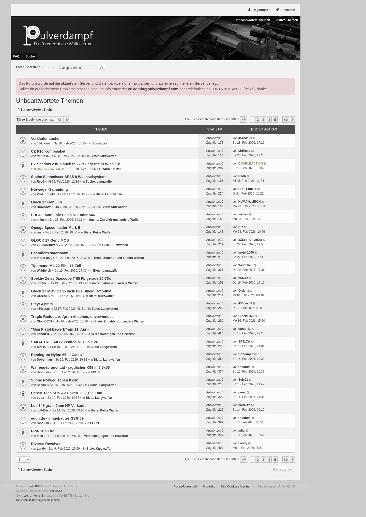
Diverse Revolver (46, 444)
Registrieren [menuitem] (259, 10)
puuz (40, 398)
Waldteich (44, 270)
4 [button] (269, 119)
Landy (41, 448)
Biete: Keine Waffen (98, 232)
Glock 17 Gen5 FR (46, 202)
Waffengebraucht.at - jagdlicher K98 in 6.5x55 (70, 367)
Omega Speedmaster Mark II (55, 228)
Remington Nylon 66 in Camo (56, 355)
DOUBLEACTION (49, 169)
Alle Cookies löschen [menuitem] (236, 486)
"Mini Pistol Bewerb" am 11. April (60, 329)
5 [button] (275, 119)
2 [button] (257, 119)
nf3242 (42, 283)
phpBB (34, 486)
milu (40, 436)
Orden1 (42, 296)
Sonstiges (100, 143)
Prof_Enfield (46, 194)
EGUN (95, 372)
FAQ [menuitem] (16, 56)
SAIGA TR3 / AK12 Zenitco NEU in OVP (64, 342)
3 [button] (263, 119)
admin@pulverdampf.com (155, 89)
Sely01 (42, 385)
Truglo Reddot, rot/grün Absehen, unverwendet (72, 317)
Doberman (44, 359)
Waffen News (111, 169)
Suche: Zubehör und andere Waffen (114, 219)
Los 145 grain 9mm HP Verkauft (58, 406)
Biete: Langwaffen (109, 194)
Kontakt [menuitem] (209, 486)
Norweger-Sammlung (49, 189)
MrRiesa (43, 156)
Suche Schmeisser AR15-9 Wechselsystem (68, 177)
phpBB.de (56, 491)
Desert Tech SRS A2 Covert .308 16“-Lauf (66, 393)
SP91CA (43, 347)
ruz (39, 232)
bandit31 (43, 334)
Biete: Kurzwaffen (103, 156)
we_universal (33, 495)
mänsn (42, 219)
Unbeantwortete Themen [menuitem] (252, 20)
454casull (44, 143)
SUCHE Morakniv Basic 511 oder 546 (63, 215)
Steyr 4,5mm (42, 304)
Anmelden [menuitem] (285, 10)
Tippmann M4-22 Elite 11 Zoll (56, 266)
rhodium (43, 372)
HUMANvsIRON (48, 207)
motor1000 (44, 258)
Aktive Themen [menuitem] (287, 20)
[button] (243, 119)
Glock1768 (44, 321)
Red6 (40, 181)
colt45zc (43, 410)
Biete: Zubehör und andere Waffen (119, 258)
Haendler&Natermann (49, 253)
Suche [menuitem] (30, 56)
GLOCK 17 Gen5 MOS (50, 240)
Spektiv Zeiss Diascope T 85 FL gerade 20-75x (71, 278)
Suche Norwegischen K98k (54, 380)
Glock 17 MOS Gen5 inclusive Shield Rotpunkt (71, 291)
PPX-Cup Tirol (43, 431)
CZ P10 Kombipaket (48, 151)
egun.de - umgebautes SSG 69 (57, 418)
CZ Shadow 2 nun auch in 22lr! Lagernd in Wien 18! (75, 164)
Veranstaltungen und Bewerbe (113, 334)
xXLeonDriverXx (48, 245)
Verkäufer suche (45, 139)
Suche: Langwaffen (100, 181)
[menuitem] (23, 500)
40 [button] (286, 119)
